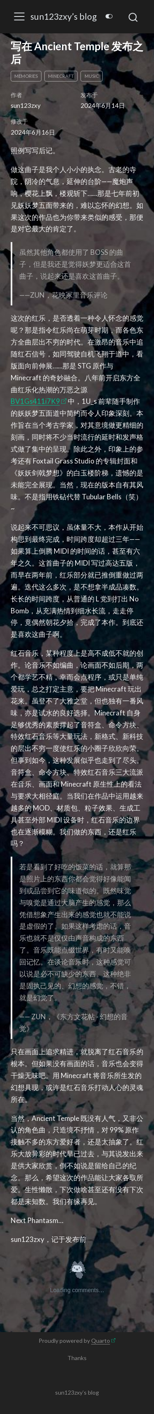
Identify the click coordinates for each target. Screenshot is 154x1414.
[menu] (19, 16)
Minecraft (61, 76)
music (92, 76)
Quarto (100, 1340)
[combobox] (133, 16)
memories (26, 76)
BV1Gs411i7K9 (35, 401)
